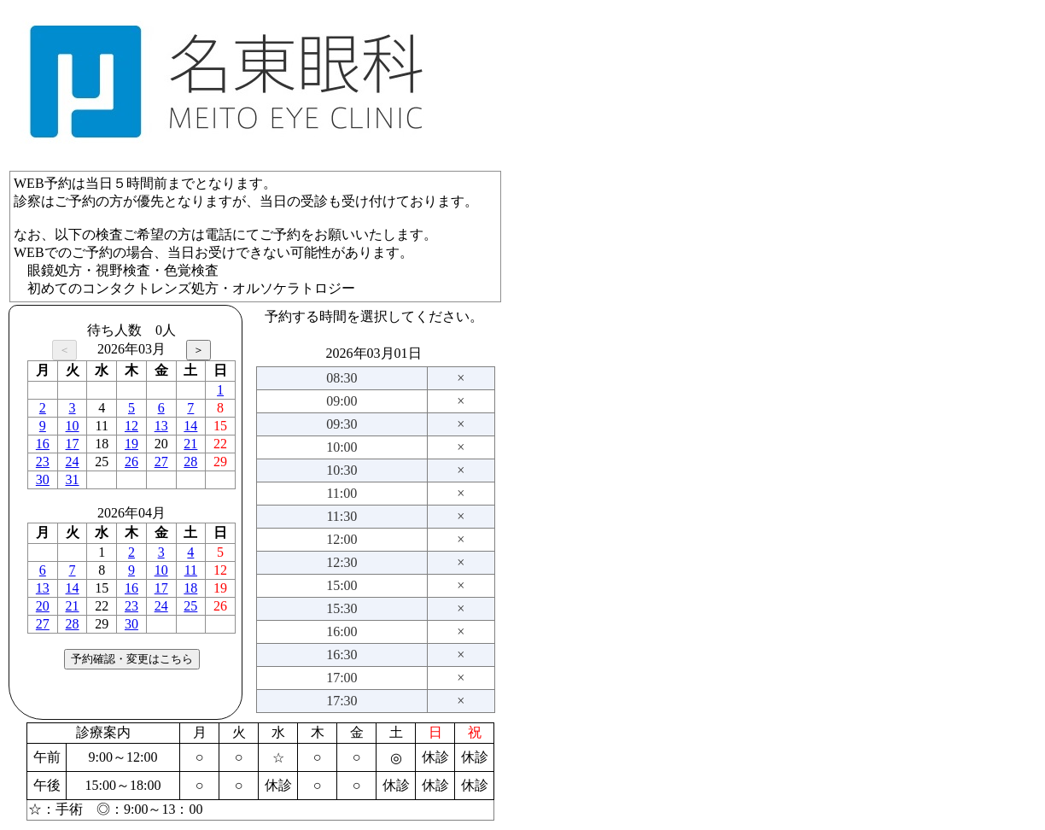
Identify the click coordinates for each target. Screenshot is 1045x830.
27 (161, 461)
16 (43, 443)
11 (190, 570)
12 (131, 425)
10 (72, 425)
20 (43, 606)
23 (43, 461)
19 (131, 443)
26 (131, 461)
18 (190, 588)
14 (190, 425)
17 (72, 443)
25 (190, 606)
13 (161, 425)
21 (190, 443)
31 (72, 479)
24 (72, 461)
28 (190, 461)
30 (43, 479)
